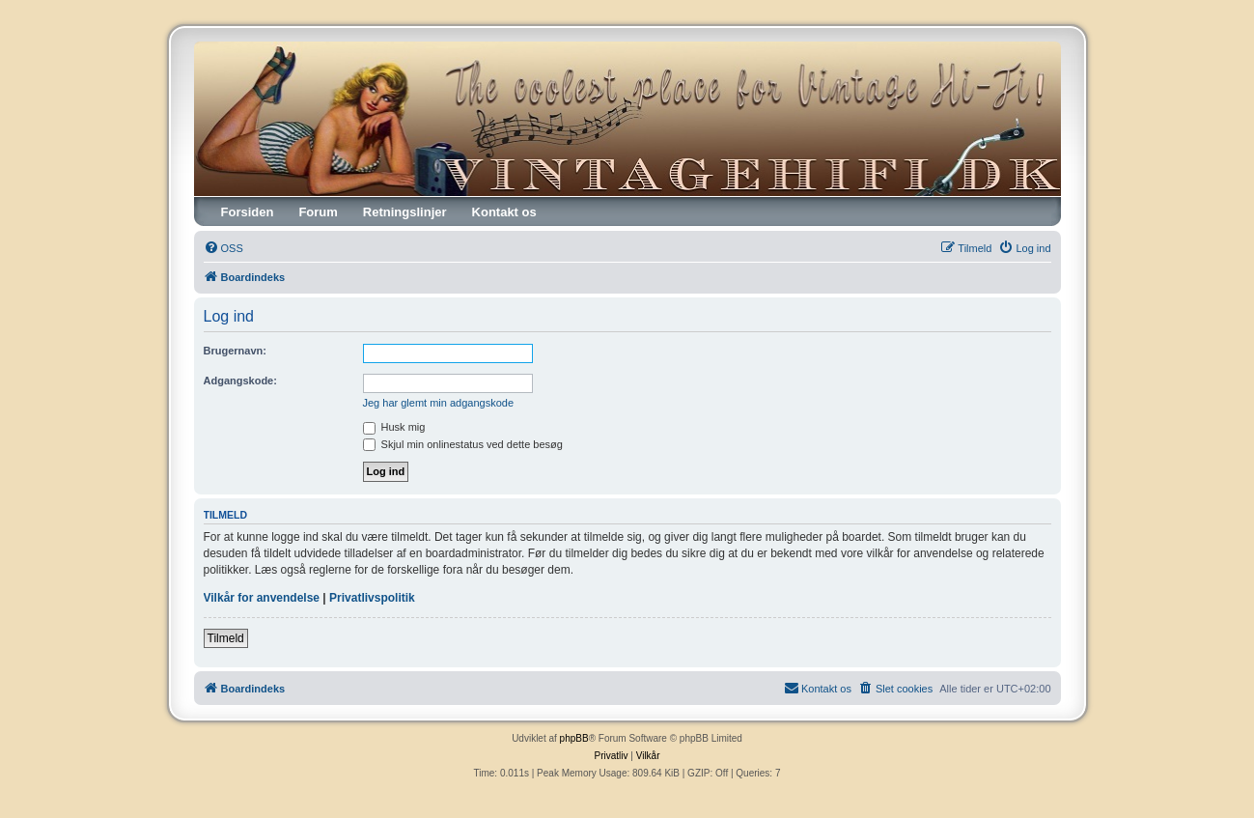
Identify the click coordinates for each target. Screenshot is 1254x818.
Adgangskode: (240, 380)
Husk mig (394, 427)
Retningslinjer (405, 212)
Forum (317, 212)
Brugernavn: (235, 350)
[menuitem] (223, 248)
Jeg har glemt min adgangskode (439, 403)
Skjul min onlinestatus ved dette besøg (463, 444)
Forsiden (247, 212)
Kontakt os (504, 212)
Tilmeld (226, 638)
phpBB (574, 738)
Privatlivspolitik (372, 598)
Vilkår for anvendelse (262, 598)
